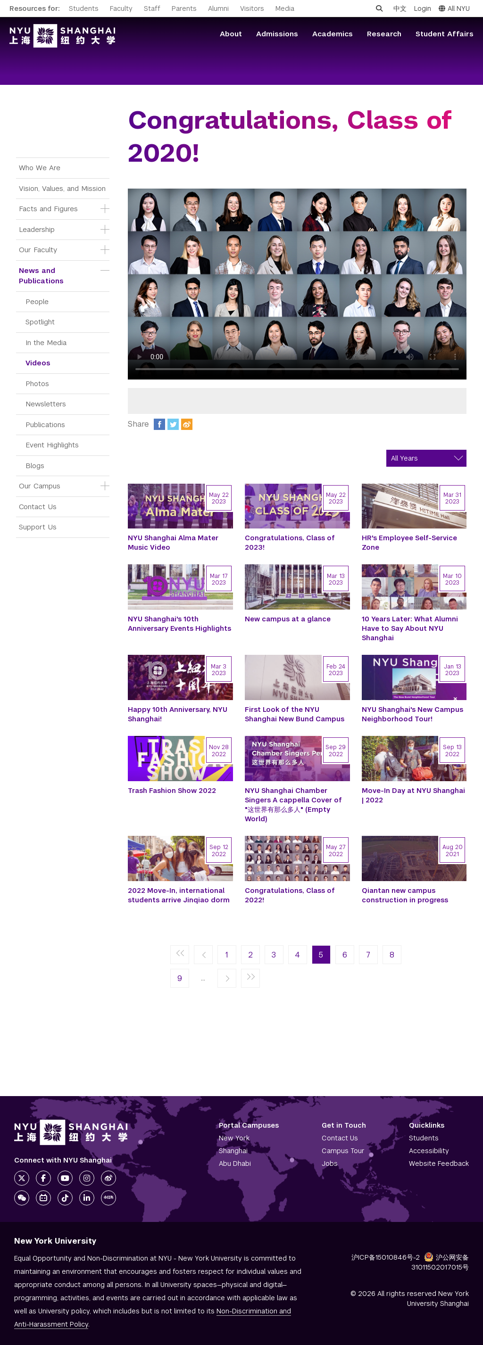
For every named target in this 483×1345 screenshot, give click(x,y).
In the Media (46, 342)
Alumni (218, 8)
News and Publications (41, 276)
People (37, 301)
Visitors (252, 8)
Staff (152, 8)
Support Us (38, 526)
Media (284, 8)
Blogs (34, 465)
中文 (400, 8)
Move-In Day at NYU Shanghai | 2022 (413, 795)
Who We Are (39, 167)
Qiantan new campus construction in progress (405, 895)
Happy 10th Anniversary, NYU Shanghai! (177, 714)
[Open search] (379, 8)
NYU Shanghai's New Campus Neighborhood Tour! (412, 714)
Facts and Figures (48, 208)
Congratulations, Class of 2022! (290, 895)
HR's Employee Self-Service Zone (409, 543)
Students (84, 8)
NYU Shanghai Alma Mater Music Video (173, 543)
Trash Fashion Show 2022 (172, 790)
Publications (45, 424)
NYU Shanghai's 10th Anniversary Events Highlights (179, 624)
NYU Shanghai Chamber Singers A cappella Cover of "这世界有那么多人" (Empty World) (293, 804)
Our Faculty (38, 249)
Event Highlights (52, 444)
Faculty (121, 8)
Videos (37, 362)
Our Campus (39, 485)
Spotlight (40, 321)
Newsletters (45, 403)
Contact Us (38, 506)
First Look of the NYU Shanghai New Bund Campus (294, 714)
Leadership (37, 229)
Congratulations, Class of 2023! (290, 543)
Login (422, 8)
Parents (184, 8)
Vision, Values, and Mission (62, 188)
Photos (37, 383)
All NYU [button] (454, 8)
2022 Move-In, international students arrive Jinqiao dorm (179, 895)
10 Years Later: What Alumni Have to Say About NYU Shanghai (410, 628)
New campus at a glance (288, 619)
